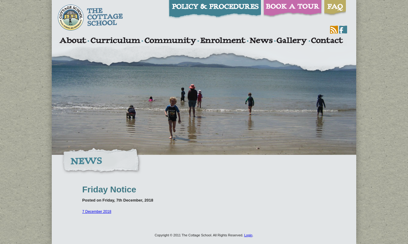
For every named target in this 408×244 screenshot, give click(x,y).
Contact (327, 41)
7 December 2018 (96, 211)
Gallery (292, 41)
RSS (334, 30)
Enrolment (222, 41)
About (72, 41)
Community (170, 41)
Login (248, 235)
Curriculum (115, 41)
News (260, 41)
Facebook (343, 30)
